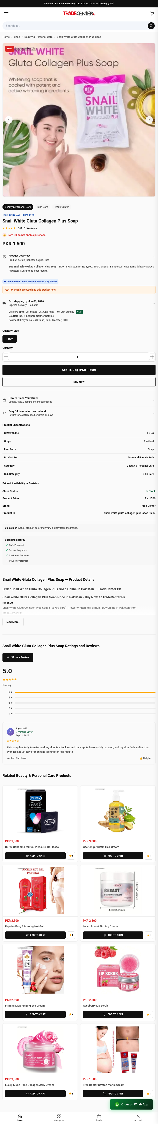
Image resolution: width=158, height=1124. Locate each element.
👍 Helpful (145, 758)
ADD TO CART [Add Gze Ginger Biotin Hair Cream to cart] (113, 856)
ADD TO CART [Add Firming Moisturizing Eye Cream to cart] (35, 1014)
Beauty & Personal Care (18, 207)
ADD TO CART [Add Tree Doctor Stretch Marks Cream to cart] (113, 1093)
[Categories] (59, 1118)
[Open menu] (6, 13)
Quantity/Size (10, 330)
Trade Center (62, 207)
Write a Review (18, 657)
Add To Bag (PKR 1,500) (79, 370)
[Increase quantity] (152, 357)
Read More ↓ (13, 622)
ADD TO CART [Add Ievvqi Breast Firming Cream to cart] (113, 935)
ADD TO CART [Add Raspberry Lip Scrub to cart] (113, 1014)
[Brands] (98, 1118)
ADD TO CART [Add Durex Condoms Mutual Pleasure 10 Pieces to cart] (35, 856)
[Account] (138, 1118)
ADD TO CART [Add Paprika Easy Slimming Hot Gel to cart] (35, 935)
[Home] (79, 13)
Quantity (7, 347)
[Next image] (149, 120)
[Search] (151, 25)
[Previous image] (9, 120)
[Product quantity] (79, 356)
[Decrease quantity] (6, 357)
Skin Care (42, 207)
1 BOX (9, 338)
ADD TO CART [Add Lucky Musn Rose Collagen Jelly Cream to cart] (35, 1093)
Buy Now (79, 381)
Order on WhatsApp (131, 1104)
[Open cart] (152, 13)
